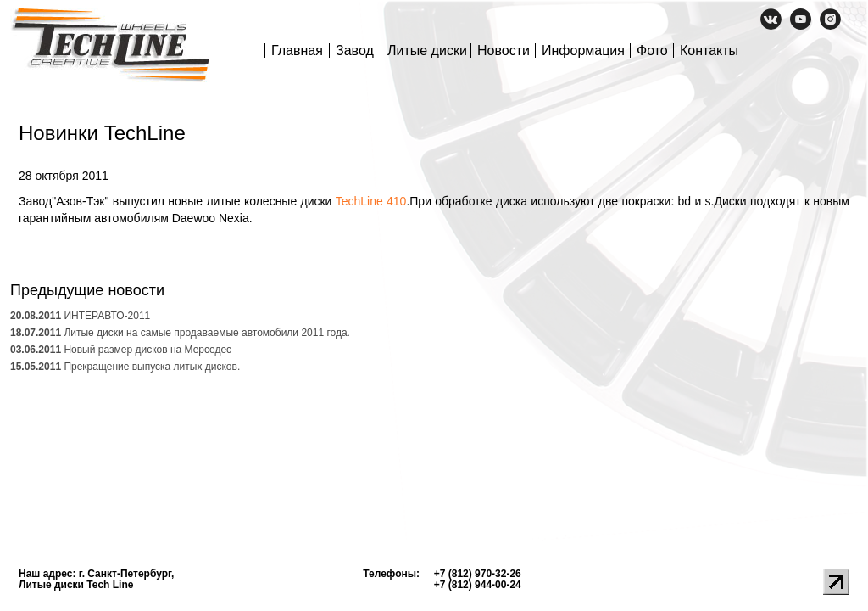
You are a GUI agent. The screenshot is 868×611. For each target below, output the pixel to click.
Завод (355, 50)
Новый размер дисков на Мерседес (120, 350)
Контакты (709, 50)
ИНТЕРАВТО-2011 (80, 316)
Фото (652, 50)
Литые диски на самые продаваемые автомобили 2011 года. (180, 333)
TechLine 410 (371, 201)
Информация (583, 50)
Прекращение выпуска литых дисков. (125, 367)
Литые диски (427, 50)
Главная (297, 50)
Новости (503, 50)
